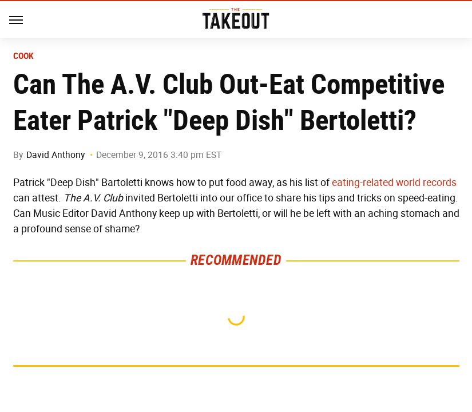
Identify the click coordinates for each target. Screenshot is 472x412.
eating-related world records (394, 182)
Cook (23, 56)
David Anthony (55, 154)
